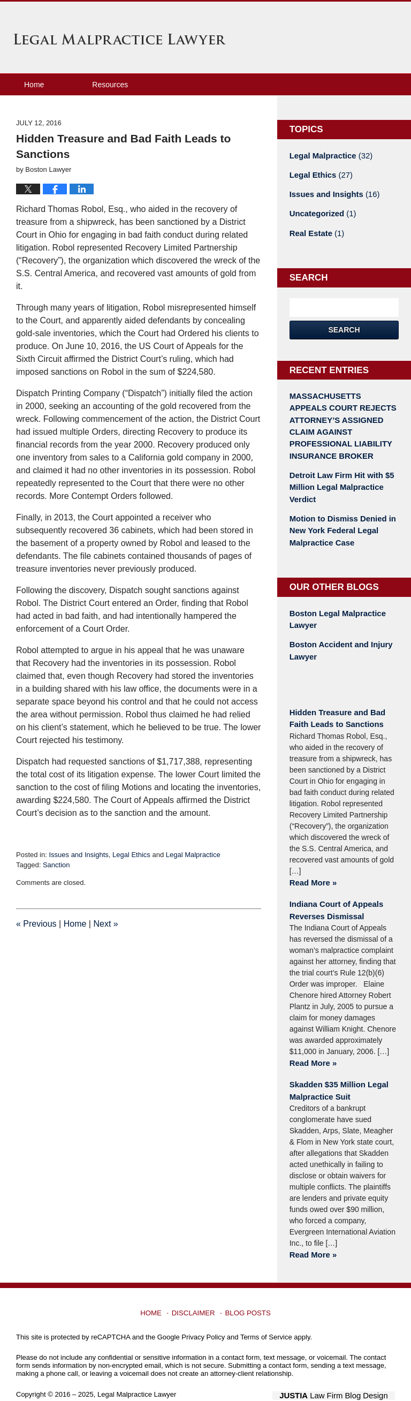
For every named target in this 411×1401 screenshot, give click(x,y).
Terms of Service (266, 1316)
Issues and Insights (78, 855)
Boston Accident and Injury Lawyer (338, 636)
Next (105, 923)
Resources (110, 84)
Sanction (56, 865)
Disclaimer (195, 1288)
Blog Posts (247, 1288)
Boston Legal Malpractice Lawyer (335, 606)
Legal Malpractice (193, 855)
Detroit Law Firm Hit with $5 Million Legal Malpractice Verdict (339, 478)
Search (344, 326)
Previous (36, 923)
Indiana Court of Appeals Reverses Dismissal (334, 892)
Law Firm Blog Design (344, 1373)
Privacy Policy (203, 1316)
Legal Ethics (131, 855)
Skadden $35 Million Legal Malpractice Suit (336, 1071)
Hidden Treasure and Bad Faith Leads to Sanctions (335, 703)
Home (34, 84)
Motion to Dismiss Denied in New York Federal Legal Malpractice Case (340, 519)
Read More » (312, 865)
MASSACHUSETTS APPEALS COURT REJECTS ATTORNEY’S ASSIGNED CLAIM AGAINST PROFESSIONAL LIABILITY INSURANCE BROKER (342, 420)
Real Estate (315, 230)
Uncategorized (321, 211)
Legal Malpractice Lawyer (119, 39)
